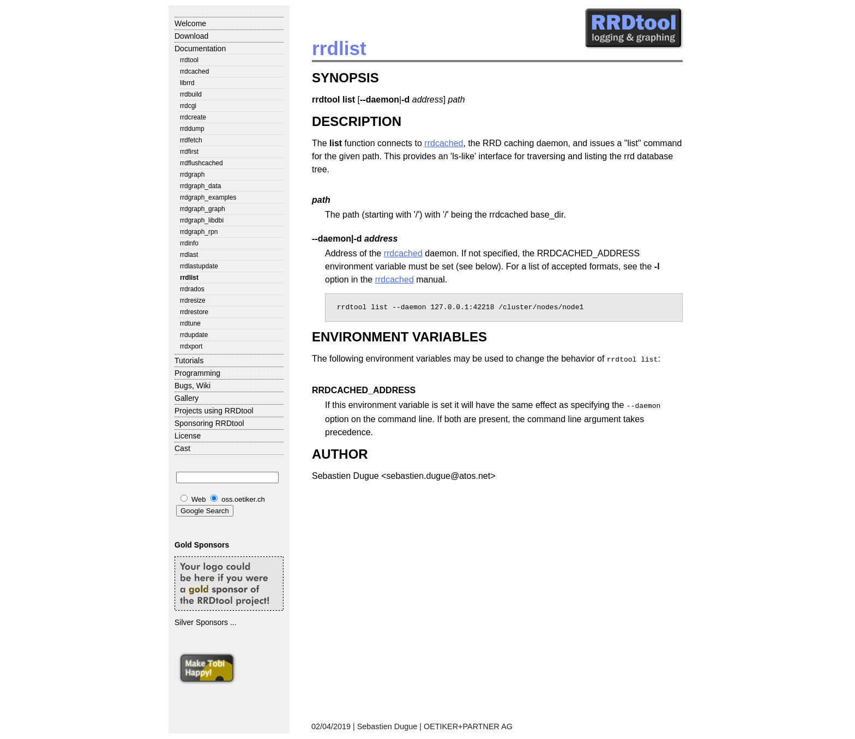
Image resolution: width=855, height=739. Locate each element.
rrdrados (192, 289)
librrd (187, 83)
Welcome (190, 23)
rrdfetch (191, 140)
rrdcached (194, 71)
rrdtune (190, 323)
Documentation (200, 48)
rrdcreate (193, 117)
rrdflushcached (201, 163)
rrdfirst (189, 151)
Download (191, 36)
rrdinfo (189, 243)
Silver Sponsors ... (205, 622)
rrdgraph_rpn (199, 232)
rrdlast (189, 255)
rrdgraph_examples (208, 197)
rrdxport (191, 346)
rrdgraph (192, 174)
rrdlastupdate (199, 266)
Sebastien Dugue (387, 726)
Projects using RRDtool (214, 410)
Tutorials (188, 360)
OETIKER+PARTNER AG (468, 726)
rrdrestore (194, 312)
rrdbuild (191, 94)
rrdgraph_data (200, 186)
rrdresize (193, 300)
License (187, 435)
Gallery (186, 398)
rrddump (192, 129)
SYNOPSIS (345, 77)
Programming (197, 373)
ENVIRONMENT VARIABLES (399, 336)
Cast (182, 448)
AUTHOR (340, 451)
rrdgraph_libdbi (202, 220)
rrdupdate (194, 335)
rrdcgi (188, 106)
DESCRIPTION (356, 121)
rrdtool (189, 60)
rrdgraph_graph (202, 209)
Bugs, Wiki (192, 385)
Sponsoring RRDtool (209, 423)
